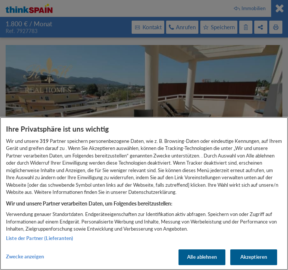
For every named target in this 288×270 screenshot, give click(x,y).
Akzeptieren (253, 257)
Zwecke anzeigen (25, 257)
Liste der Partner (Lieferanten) (39, 238)
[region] (144, 193)
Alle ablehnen (202, 257)
